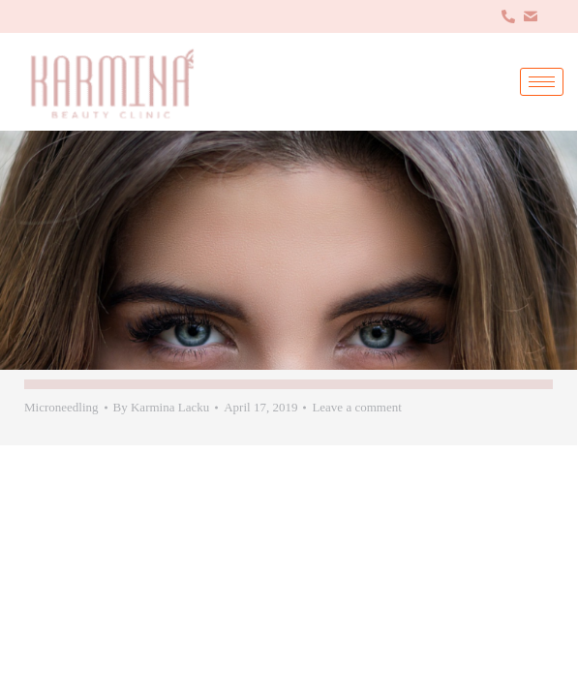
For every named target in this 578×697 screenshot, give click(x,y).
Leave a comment (356, 407)
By (161, 407)
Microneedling (61, 407)
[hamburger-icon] (541, 82)
